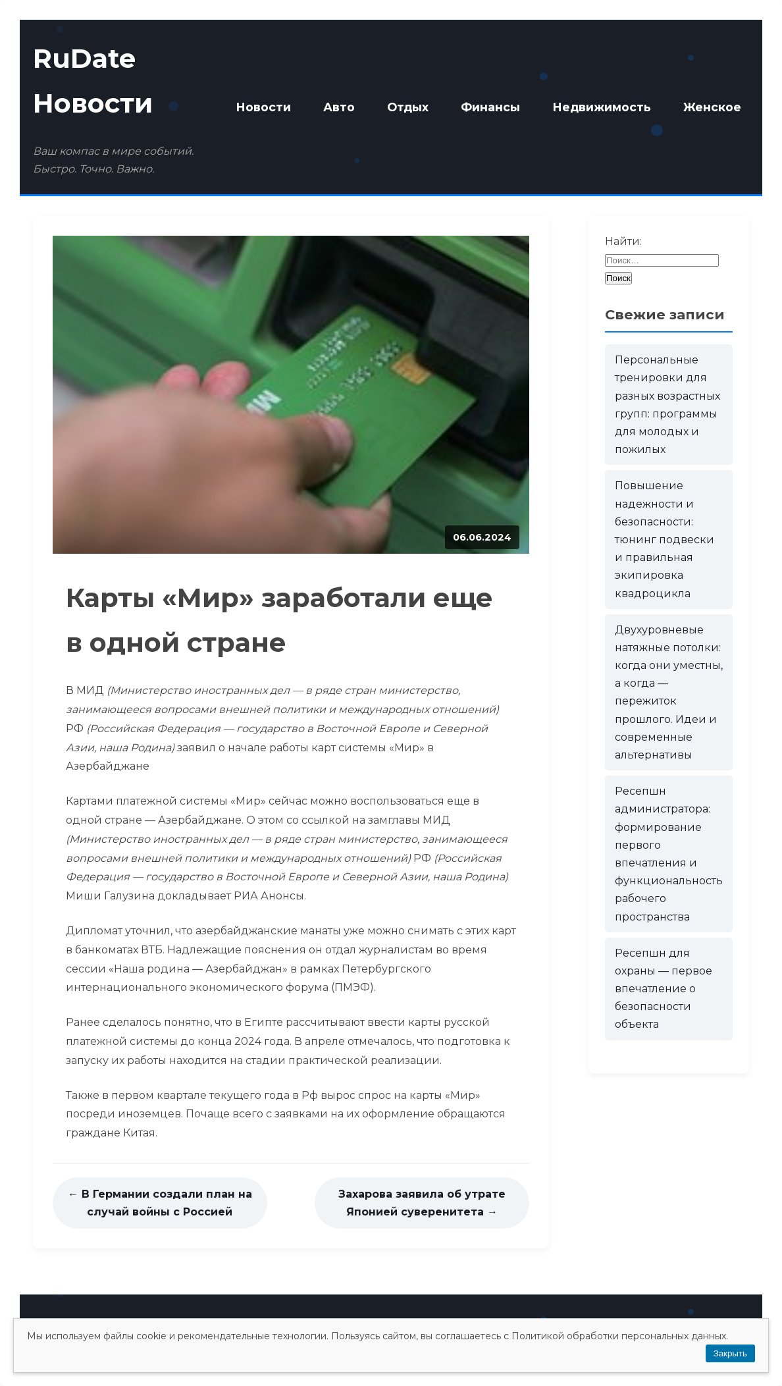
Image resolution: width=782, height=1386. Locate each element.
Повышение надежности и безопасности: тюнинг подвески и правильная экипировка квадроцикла (664, 539)
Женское (712, 107)
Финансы (490, 107)
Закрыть (730, 1353)
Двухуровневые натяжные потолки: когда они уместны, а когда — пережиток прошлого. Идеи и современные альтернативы (669, 692)
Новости (263, 107)
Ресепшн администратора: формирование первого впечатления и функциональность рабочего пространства (669, 853)
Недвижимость (601, 107)
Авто (339, 107)
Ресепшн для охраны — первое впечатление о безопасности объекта (663, 989)
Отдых (408, 107)
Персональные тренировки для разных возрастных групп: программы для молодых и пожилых (667, 405)
